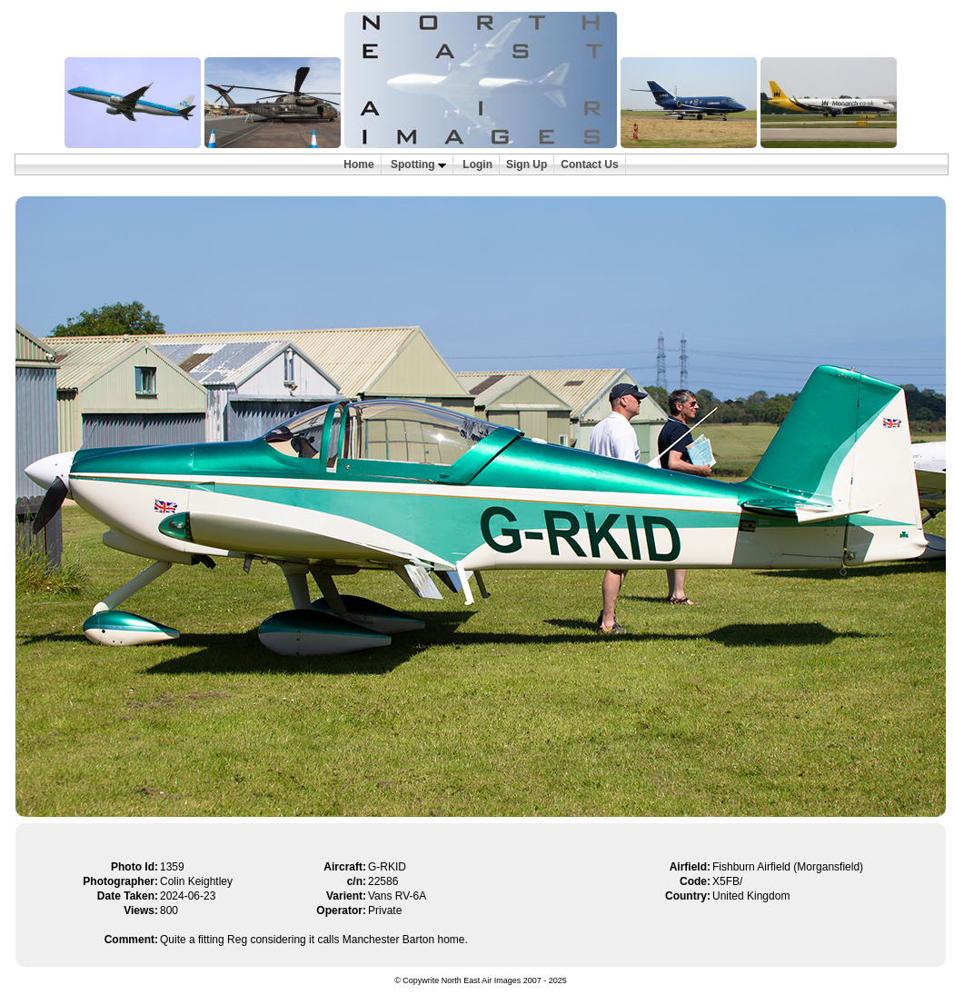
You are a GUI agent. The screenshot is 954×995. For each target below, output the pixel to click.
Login (477, 164)
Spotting (418, 164)
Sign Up (526, 164)
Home (358, 164)
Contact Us (589, 164)
